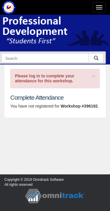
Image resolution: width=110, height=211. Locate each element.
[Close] (93, 76)
